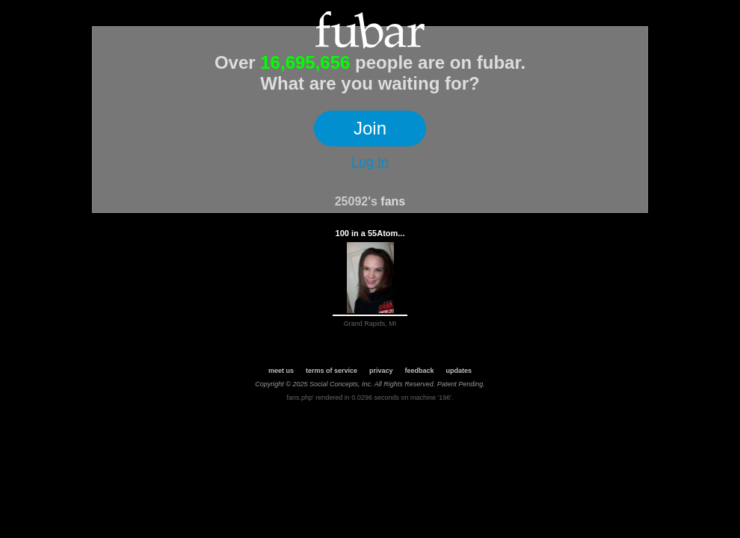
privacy (381, 370)
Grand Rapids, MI (370, 323)
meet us (281, 370)
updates (459, 370)
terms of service (331, 370)
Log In (370, 162)
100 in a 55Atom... (370, 233)
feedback (419, 370)
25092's (356, 201)
